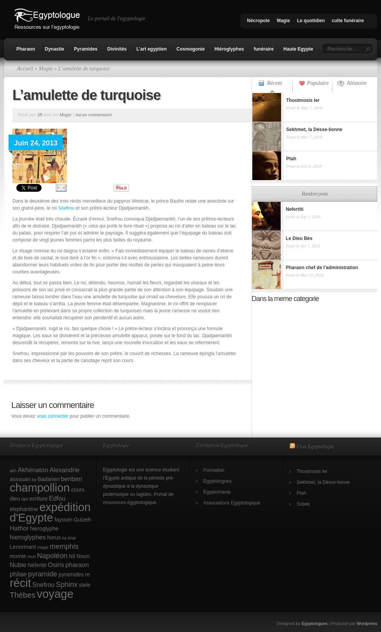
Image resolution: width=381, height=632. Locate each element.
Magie (283, 20)
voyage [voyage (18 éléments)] (55, 593)
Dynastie (54, 49)
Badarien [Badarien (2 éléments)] (48, 479)
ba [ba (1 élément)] (34, 479)
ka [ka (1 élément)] (64, 538)
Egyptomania (217, 492)
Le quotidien (311, 20)
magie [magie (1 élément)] (43, 547)
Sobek (303, 504)
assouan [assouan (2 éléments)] (20, 479)
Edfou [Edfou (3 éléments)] (57, 498)
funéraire (264, 49)
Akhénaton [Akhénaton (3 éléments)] (33, 469)
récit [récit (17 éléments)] (20, 583)
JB (39, 114)
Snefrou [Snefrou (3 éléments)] (43, 584)
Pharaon (25, 49)
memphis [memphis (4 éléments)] (64, 546)
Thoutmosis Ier (312, 471)
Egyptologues (217, 481)
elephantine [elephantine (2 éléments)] (24, 509)
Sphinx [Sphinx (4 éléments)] (67, 584)
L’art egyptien (151, 49)
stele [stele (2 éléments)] (85, 585)
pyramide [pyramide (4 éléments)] (42, 574)
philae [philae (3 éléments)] (18, 574)
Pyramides (86, 49)
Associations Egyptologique (231, 503)
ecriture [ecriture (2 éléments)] (39, 498)
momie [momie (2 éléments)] (18, 556)
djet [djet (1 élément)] (24, 499)
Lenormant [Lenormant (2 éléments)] (23, 547)
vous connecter (52, 416)
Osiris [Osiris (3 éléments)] (56, 564)
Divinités (117, 49)
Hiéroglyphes (229, 49)
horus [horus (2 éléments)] (54, 537)
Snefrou (66, 208)
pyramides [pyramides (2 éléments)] (71, 574)
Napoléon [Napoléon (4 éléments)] (52, 555)
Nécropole (258, 20)
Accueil (25, 69)
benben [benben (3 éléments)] (71, 478)
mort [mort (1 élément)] (32, 556)
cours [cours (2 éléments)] (77, 490)
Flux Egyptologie (315, 447)
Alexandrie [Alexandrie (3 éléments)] (64, 469)
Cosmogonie (191, 49)
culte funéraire (348, 20)
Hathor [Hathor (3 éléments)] (19, 528)
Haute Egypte (298, 49)
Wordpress (367, 623)
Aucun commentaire (93, 114)
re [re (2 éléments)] (87, 574)
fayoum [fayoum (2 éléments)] (63, 519)
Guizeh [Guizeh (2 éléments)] (82, 519)
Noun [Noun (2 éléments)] (83, 556)
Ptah (301, 493)
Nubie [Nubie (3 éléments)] (18, 564)
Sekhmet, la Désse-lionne (323, 482)
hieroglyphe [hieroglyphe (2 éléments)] (44, 528)
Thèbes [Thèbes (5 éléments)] (22, 595)
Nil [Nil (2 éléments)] (72, 556)
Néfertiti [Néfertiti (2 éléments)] (37, 565)
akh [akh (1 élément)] (13, 470)
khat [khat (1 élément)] (71, 538)
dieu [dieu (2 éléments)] (15, 498)
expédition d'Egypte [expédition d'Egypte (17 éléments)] (50, 512)
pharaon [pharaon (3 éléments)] (77, 564)
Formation (213, 470)
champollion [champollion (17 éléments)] (40, 487)
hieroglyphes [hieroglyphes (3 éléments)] (28, 537)
